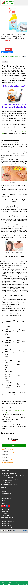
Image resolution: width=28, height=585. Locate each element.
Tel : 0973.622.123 (5, 457)
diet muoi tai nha (9, 57)
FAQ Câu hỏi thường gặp (7, 498)
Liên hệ (3, 503)
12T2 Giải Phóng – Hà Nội (7, 459)
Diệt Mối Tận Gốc (5, 511)
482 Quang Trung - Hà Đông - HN (8, 462)
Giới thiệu (4, 491)
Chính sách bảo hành (6, 493)
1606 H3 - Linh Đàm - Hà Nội (7, 449)
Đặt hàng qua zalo (7, 52)
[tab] (5, 62)
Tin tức (3, 500)
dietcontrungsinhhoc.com (7, 412)
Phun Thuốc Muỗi (4, 513)
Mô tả (5, 61)
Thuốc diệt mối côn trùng (14, 56)
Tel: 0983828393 (5, 460)
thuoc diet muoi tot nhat (18, 57)
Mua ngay (8, 49)
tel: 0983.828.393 (5, 454)
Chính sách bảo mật (6, 496)
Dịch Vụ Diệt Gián (5, 515)
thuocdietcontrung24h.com (18, 410)
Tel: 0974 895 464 (5, 451)
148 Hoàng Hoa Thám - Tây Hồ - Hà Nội (9, 452)
